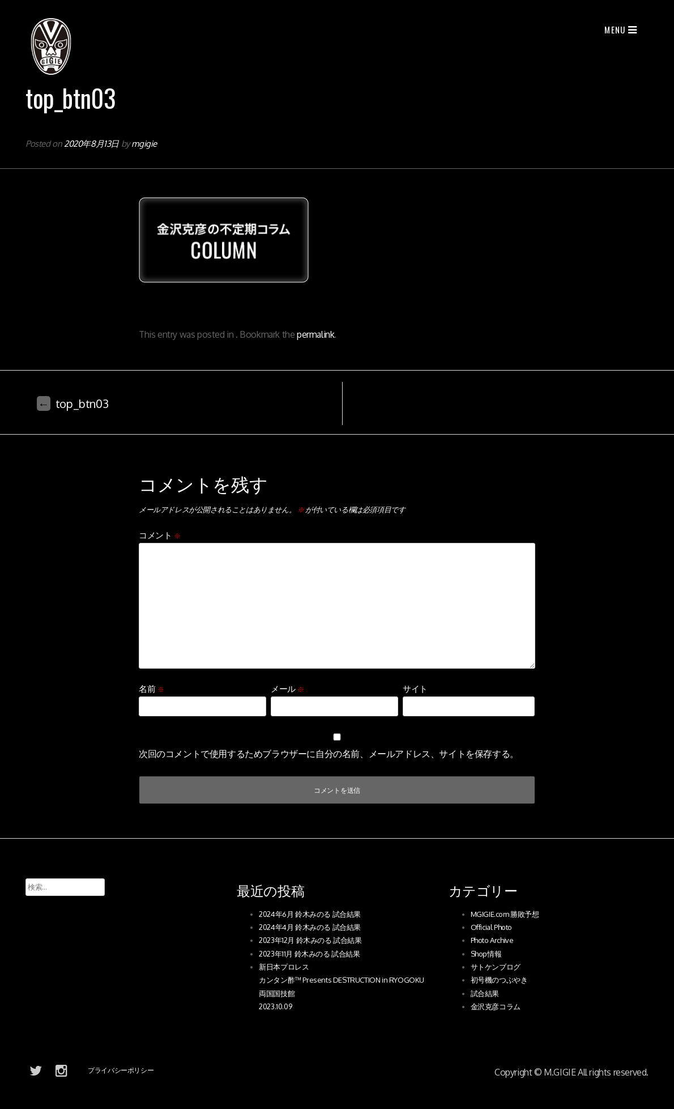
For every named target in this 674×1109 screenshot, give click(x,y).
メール (287, 688)
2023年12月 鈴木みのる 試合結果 (310, 940)
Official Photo (491, 927)
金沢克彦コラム (496, 1006)
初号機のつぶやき (499, 979)
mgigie (144, 143)
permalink (315, 334)
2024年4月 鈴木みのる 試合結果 (310, 927)
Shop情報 (486, 953)
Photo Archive (492, 940)
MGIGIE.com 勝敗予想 (505, 914)
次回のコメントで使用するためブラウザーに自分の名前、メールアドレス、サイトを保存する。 (329, 753)
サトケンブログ (496, 966)
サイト (415, 688)
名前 (151, 688)
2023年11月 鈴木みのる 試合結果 (309, 953)
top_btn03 (72, 403)
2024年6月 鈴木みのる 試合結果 (310, 914)
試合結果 (485, 993)
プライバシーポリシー (120, 1070)
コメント (160, 535)
